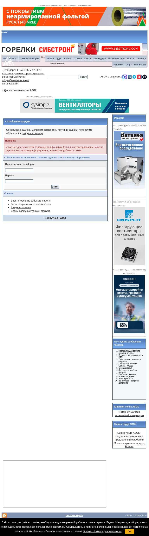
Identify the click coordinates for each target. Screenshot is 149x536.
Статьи (78, 58)
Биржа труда (54, 58)
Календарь (100, 58)
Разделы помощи (21, 207)
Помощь (141, 58)
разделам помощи (32, 133)
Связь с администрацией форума (30, 210)
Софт (129, 64)
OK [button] (130, 531)
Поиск (130, 58)
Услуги (67, 58)
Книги (87, 58)
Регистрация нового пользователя (31, 204)
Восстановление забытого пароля (30, 200)
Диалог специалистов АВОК (20, 90)
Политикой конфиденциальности (102, 531)
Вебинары (140, 64)
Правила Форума (29, 58)
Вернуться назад (55, 217)
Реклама (118, 64)
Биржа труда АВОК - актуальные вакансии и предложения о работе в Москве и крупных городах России (129, 439)
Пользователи (116, 58)
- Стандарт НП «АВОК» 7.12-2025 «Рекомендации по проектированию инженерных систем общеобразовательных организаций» (23, 77)
